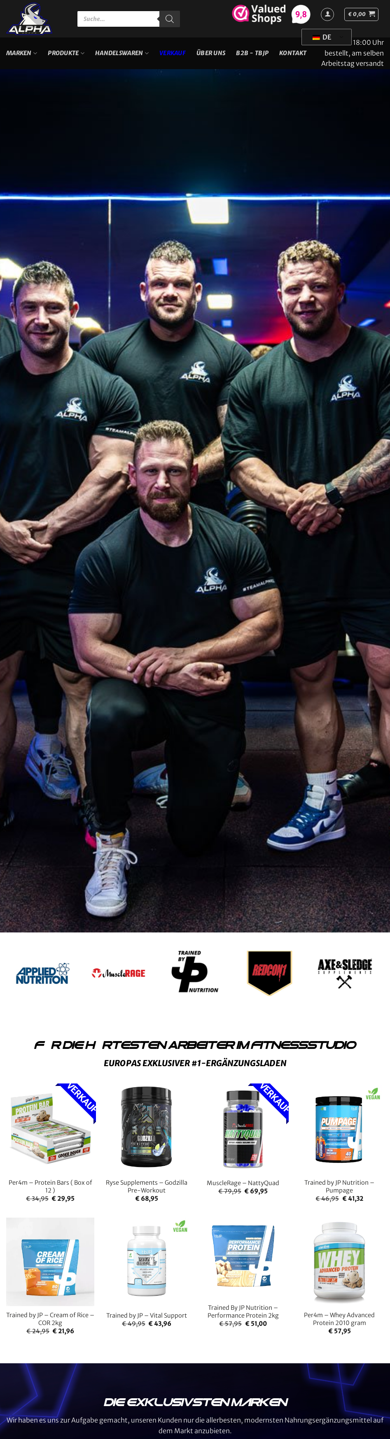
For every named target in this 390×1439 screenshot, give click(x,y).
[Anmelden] (327, 14)
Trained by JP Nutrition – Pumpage (339, 1186)
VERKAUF (172, 53)
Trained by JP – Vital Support (146, 1315)
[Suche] (169, 19)
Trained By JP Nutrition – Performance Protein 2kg (243, 1311)
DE (322, 37)
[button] (361, 14)
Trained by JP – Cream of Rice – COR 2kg (50, 1319)
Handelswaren (122, 53)
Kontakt (292, 53)
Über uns (210, 53)
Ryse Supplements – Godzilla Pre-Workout (146, 1186)
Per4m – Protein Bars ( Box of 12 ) (50, 1186)
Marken (21, 53)
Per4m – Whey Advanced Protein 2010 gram (339, 1319)
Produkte (66, 53)
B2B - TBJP (252, 53)
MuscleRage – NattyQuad (243, 1183)
